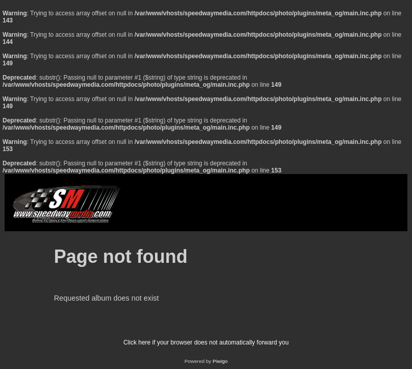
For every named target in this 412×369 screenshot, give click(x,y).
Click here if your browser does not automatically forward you (206, 342)
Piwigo (220, 361)
